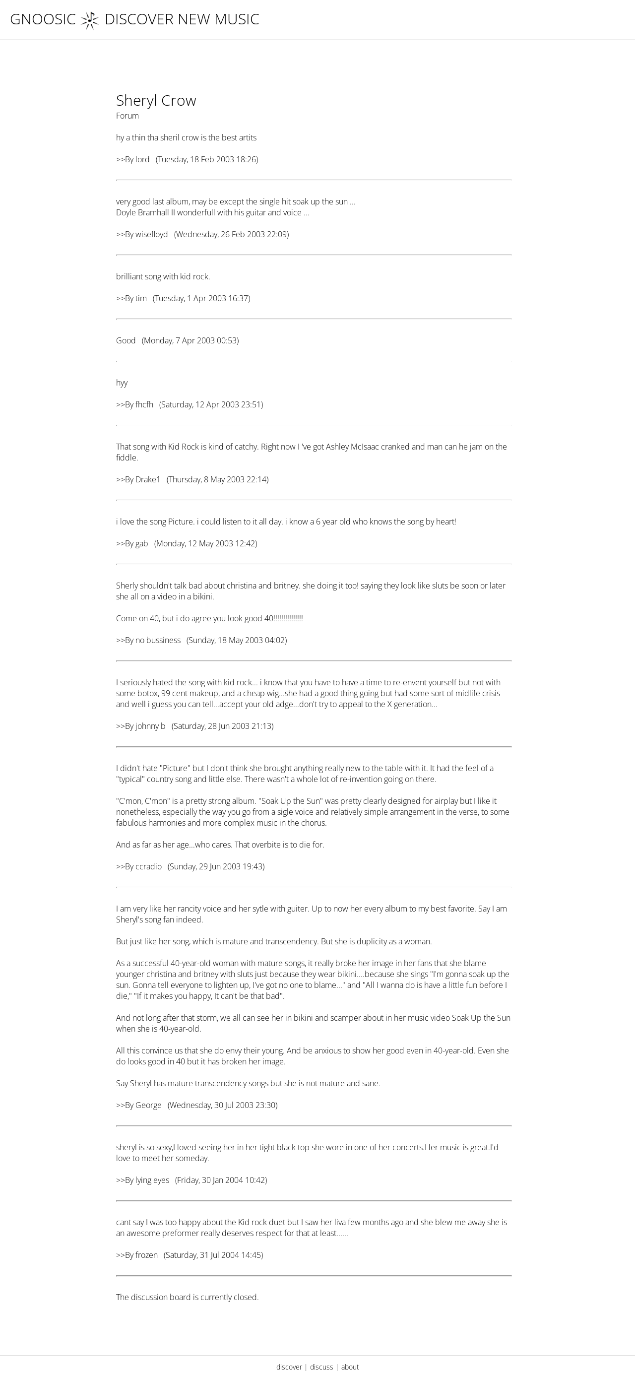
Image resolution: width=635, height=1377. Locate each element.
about (350, 1367)
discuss (321, 1367)
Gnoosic (43, 18)
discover (289, 1367)
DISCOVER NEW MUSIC (169, 18)
